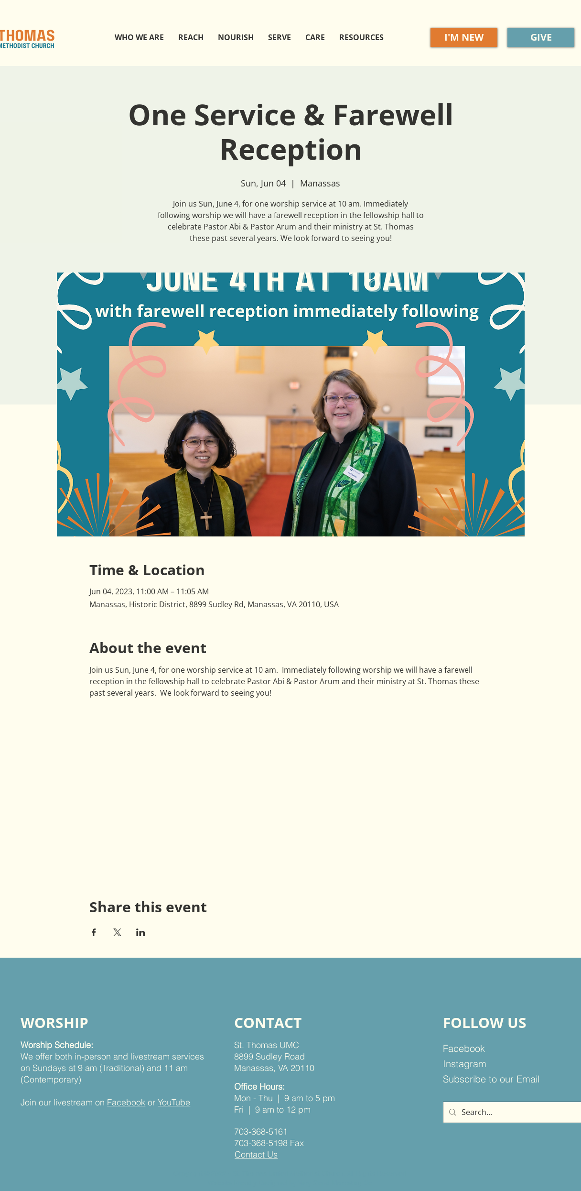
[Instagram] (492, 1063)
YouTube (174, 1102)
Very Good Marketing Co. (336, 1183)
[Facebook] (492, 1048)
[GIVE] (540, 37)
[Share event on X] (117, 932)
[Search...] (515, 1112)
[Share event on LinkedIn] (140, 932)
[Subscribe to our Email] (497, 1079)
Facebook (126, 1102)
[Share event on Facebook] (93, 932)
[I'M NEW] (463, 37)
